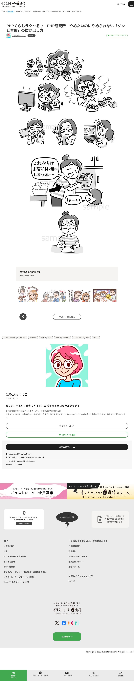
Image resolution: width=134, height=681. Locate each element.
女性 (49, 337)
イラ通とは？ (9, 546)
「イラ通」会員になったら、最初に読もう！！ (88, 541)
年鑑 (5, 551)
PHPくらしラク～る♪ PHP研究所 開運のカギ (27, 293)
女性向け (22, 337)
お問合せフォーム (67, 447)
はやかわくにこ (19, 35)
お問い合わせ (9, 566)
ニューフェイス (94, 674)
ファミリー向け (9, 337)
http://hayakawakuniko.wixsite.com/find (25, 457)
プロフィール (66, 425)
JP (118, 4)
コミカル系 (78, 337)
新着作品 (120, 674)
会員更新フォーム (76, 561)
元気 (87, 337)
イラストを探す (67, 674)
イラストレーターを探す (40, 674)
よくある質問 (9, 561)
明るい (96, 337)
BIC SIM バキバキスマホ (79, 294)
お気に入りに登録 (67, 434)
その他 (31, 35)
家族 (57, 337)
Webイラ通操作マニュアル (16, 582)
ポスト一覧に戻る (67, 316)
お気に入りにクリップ (117, 35)
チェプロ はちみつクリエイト (105, 294)
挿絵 (22, 275)
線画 (27, 275)
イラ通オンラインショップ (81, 576)
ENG (123, 4)
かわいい (66, 337)
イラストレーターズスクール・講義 (19, 577)
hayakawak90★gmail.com (18, 454)
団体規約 (72, 551)
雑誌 (32, 275)
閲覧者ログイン (13, 675)
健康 (42, 337)
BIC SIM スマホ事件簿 (54, 294)
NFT (72, 581)
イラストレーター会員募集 (15, 556)
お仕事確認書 (74, 546)
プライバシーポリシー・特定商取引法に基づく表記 (25, 571)
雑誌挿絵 (33, 337)
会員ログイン (67, 636)
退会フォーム (74, 566)
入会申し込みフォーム (78, 556)
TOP (6, 541)
